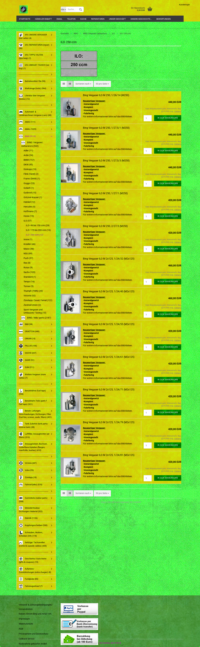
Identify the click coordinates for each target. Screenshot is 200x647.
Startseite (24, 19)
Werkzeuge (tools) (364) (32, 88)
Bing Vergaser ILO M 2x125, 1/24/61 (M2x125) (109, 356)
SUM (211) (26, 367)
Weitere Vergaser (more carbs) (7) (32, 376)
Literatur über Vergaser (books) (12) (32, 97)
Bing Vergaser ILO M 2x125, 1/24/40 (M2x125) (109, 291)
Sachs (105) (29, 272)
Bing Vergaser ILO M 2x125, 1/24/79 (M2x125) (109, 422)
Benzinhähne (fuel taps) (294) (32, 392)
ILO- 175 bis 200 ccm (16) (38, 230)
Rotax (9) (28, 267)
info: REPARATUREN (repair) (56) (34, 46)
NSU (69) (28, 253)
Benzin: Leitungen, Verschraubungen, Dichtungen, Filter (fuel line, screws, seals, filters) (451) (35, 413)
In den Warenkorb (168, 118)
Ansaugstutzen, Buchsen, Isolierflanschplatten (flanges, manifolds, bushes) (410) (33, 446)
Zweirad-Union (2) (32, 305)
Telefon (71, 19)
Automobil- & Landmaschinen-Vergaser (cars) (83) (35, 113)
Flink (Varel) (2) (31, 174)
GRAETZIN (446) (29, 331)
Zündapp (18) (28, 477)
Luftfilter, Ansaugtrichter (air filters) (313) (34, 435)
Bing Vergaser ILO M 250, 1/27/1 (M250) (105, 193)
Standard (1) (30, 277)
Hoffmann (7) (30, 211)
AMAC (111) (27, 122)
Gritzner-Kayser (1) (33, 197)
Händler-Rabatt (43, 19)
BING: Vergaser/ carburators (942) (32, 144)
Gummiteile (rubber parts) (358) (33, 499)
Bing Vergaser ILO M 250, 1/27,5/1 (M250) (106, 127)
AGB (21, 629)
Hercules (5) (29, 206)
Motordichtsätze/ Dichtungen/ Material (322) (31, 509)
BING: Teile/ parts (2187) (36, 318)
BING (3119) (27, 136)
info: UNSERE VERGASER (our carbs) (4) (33, 36)
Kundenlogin (184, 5)
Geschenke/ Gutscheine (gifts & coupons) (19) (32, 560)
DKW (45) (28, 164)
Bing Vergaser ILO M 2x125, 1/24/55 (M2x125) (109, 324)
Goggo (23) (29, 183)
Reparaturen (97, 19)
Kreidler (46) (29, 244)
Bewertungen (163, 19)
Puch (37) (28, 258)
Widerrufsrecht (26, 624)
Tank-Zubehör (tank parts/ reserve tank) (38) (33, 425)
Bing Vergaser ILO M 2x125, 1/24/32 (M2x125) (109, 258)
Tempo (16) (29, 281)
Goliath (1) (29, 188)
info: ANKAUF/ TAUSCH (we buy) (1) (34, 66)
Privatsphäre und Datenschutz (33, 633)
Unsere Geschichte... (141, 19)
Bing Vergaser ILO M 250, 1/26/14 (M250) (106, 95)
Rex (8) (27, 263)
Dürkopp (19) (30, 169)
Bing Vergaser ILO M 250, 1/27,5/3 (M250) (106, 160)
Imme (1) (28, 239)
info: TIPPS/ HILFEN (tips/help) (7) (31, 56)
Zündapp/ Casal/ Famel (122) (38, 300)
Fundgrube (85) (28, 579)
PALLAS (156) (28, 346)
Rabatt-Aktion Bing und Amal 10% (35, 614)
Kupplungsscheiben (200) (33, 525)
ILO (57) (28, 220)
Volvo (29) (26, 470)
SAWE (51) (26, 360)
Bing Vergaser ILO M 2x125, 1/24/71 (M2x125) (109, 389)
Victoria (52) (30, 295)
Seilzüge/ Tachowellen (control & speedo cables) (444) (33, 544)
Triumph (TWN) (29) (33, 291)
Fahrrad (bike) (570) (30, 485)
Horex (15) (29, 216)
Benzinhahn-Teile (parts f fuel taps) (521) (33, 402)
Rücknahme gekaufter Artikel (33, 643)
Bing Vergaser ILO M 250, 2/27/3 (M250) (105, 226)
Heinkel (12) (29, 202)
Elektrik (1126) (28, 518)
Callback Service (26, 638)
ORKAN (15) (27, 339)
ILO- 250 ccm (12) (34, 235)
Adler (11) (28, 150)
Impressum (24, 619)
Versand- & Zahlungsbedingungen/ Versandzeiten (35, 606)
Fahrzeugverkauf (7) (31, 586)
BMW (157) (29, 160)
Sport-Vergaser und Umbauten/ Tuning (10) (35, 311)
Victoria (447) (28, 463)
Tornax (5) (29, 286)
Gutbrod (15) (30, 192)
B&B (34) (26, 324)
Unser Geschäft (117, 19)
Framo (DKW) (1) (32, 178)
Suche (83, 19)
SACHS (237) (27, 353)
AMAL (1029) (27, 129)
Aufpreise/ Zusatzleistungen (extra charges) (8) (35, 570)
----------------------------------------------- (33, 74)
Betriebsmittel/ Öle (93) (32, 81)
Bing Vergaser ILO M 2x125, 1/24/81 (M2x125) (109, 455)
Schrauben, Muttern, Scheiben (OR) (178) (31, 534)
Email (59, 19)
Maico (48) (29, 249)
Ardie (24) (28, 155)
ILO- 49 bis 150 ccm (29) (38, 225)
